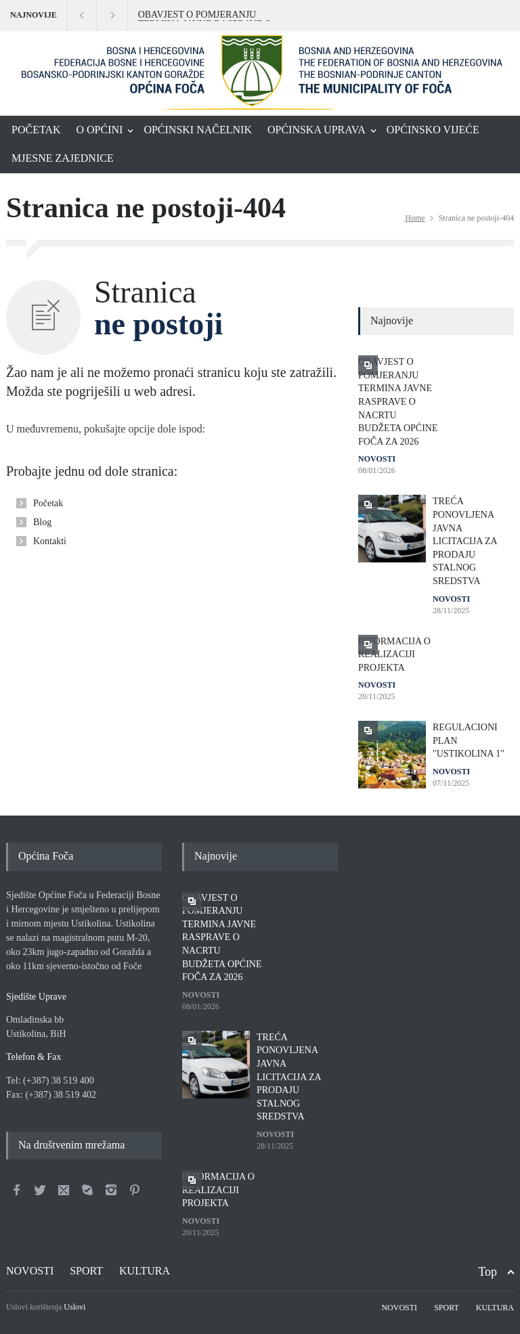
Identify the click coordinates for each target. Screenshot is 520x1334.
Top (487, 1272)
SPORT (86, 1270)
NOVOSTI (376, 459)
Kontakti (49, 541)
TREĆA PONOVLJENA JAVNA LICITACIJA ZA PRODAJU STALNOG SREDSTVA (465, 541)
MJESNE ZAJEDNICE (63, 158)
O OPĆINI (100, 129)
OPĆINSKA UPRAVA (316, 129)
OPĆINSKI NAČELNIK (198, 129)
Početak (48, 503)
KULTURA (144, 1270)
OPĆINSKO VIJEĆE (433, 129)
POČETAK (36, 129)
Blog (42, 522)
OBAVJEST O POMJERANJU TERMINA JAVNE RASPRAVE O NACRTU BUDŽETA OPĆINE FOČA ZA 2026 (212, 15)
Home (415, 218)
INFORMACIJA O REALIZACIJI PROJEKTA (394, 654)
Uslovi (74, 1307)
